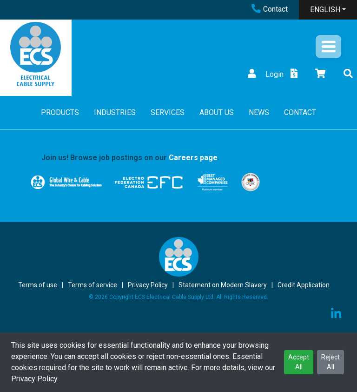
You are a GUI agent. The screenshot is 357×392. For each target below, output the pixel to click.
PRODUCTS (60, 112)
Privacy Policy (34, 378)
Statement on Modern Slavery (222, 285)
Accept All (298, 362)
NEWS (259, 112)
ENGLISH (325, 9)
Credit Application (304, 285)
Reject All (330, 362)
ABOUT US (216, 112)
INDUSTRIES (115, 112)
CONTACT (300, 112)
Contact (269, 9)
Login (264, 74)
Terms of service (92, 285)
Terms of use (37, 285)
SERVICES (168, 112)
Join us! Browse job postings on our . (130, 157)
